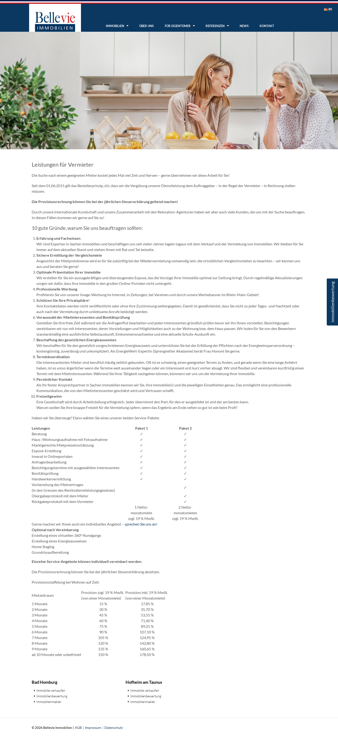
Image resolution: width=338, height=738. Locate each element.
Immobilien (115, 26)
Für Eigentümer (178, 26)
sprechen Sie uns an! (141, 524)
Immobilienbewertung (51, 696)
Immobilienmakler (48, 702)
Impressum (93, 728)
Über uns (146, 26)
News (244, 26)
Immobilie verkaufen (50, 690)
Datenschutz (113, 728)
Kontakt (267, 26)
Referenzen (215, 26)
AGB (78, 728)
